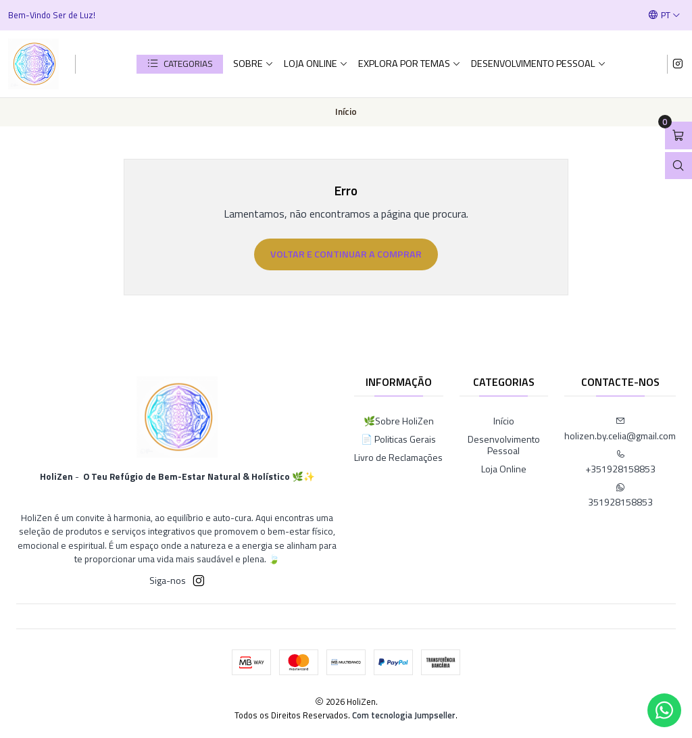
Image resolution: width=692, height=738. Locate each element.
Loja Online (316, 63)
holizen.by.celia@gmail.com (620, 429)
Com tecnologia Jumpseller (403, 715)
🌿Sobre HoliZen (399, 421)
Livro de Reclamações (398, 457)
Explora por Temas (409, 63)
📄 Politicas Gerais (398, 439)
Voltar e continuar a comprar (346, 254)
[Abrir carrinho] (678, 135)
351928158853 (620, 496)
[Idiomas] (664, 14)
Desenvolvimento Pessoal (538, 63)
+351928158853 (620, 462)
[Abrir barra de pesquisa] (678, 166)
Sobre (253, 63)
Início (503, 421)
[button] (180, 64)
